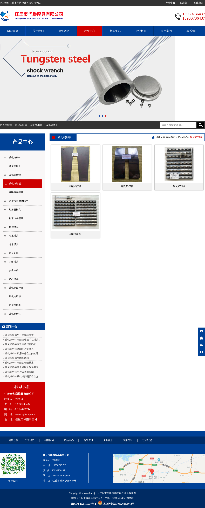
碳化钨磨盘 (36, 125)
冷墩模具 (13, 244)
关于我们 (38, 30)
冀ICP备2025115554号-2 (83, 504)
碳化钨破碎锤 (16, 288)
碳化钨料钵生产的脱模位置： (20, 335)
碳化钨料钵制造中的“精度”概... (21, 344)
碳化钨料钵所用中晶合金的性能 (21, 353)
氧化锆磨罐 (15, 296)
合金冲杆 (13, 270)
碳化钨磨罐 (15, 175)
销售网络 (63, 30)
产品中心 (170, 3)
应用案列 (166, 30)
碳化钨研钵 (15, 314)
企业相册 (140, 30)
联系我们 (184, 3)
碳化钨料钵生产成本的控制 (19, 372)
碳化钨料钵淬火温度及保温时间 (21, 367)
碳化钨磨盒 (52, 125)
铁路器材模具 (16, 192)
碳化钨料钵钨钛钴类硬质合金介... (22, 376)
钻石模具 (13, 279)
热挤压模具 (15, 209)
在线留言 (198, 3)
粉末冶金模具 (16, 218)
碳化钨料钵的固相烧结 (17, 358)
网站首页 (12, 30)
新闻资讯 (115, 30)
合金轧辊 (13, 253)
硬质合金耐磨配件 (18, 201)
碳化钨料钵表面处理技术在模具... (22, 339)
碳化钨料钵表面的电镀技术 (19, 362)
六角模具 (13, 261)
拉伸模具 (13, 227)
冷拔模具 (13, 235)
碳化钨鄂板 (15, 183)
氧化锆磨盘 (15, 305)
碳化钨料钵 (21, 125)
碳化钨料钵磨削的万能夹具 (19, 349)
